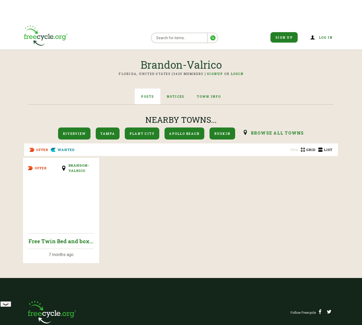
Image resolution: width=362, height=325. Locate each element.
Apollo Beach (184, 133)
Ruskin (222, 133)
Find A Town (276, 235)
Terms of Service (127, 248)
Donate (270, 248)
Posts (147, 96)
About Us (41, 235)
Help (190, 260)
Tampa (107, 133)
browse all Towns (277, 133)
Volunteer (120, 260)
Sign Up (284, 37)
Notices (175, 96)
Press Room (120, 235)
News (190, 235)
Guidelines (198, 248)
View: (294, 150)
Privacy (39, 248)
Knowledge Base (282, 260)
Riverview (74, 133)
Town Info (209, 96)
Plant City (142, 133)
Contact (271, 273)
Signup (215, 74)
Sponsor (39, 260)
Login (237, 74)
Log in (326, 37)
